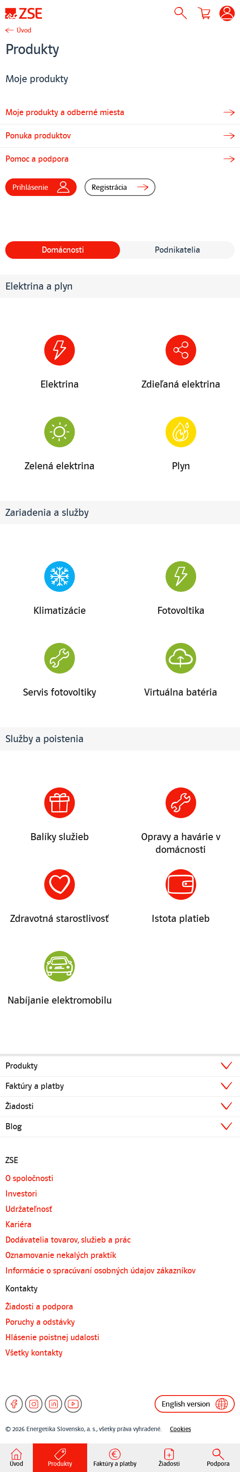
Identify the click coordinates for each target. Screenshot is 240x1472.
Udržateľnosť (28, 1209)
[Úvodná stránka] (23, 13)
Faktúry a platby (34, 1086)
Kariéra (18, 1224)
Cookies (180, 1429)
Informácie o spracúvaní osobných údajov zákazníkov (100, 1271)
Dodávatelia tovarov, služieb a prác (68, 1240)
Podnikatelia (177, 250)
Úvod (24, 30)
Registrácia (120, 187)
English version (195, 1404)
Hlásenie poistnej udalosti (52, 1337)
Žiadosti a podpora (39, 1307)
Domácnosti (63, 250)
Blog (13, 1126)
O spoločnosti (29, 1178)
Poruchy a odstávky (40, 1322)
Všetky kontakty (34, 1353)
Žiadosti (19, 1106)
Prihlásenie (41, 187)
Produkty (21, 1066)
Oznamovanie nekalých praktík (60, 1255)
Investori (21, 1194)
